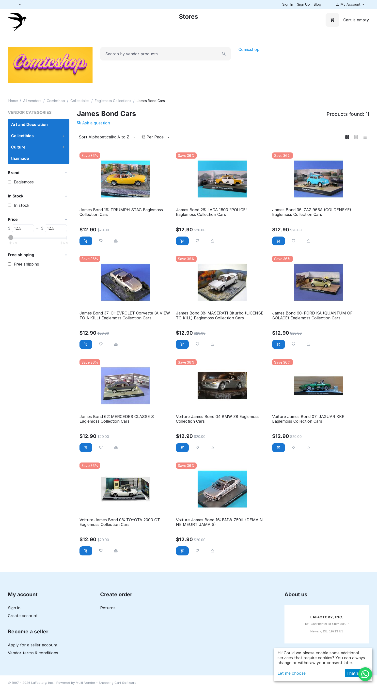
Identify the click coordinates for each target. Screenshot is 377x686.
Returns (107, 607)
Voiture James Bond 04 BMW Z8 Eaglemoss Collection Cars (217, 419)
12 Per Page (156, 137)
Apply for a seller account (33, 644)
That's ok (355, 673)
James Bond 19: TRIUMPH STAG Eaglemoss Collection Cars (121, 212)
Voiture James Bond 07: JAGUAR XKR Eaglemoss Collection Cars (308, 419)
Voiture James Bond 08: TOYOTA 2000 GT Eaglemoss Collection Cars (119, 522)
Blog (317, 4)
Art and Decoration (29, 124)
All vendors (32, 101)
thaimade (20, 158)
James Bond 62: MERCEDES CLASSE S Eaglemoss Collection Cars (116, 419)
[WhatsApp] (365, 674)
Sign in (14, 607)
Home (13, 101)
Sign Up (303, 4)
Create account (23, 615)
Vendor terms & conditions (33, 652)
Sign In (287, 4)
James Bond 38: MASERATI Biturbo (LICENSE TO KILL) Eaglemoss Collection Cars (219, 315)
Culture (18, 147)
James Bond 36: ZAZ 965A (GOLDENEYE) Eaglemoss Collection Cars (311, 212)
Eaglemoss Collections (113, 101)
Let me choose (292, 673)
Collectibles (79, 101)
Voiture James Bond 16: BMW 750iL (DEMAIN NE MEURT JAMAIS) (219, 522)
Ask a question (93, 122)
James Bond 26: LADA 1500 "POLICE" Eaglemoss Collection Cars (212, 212)
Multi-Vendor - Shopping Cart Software (106, 683)
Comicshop (248, 49)
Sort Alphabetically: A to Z (108, 137)
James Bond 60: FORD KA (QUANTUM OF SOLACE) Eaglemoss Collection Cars (312, 315)
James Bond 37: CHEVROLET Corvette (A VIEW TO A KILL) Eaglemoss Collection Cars (124, 315)
